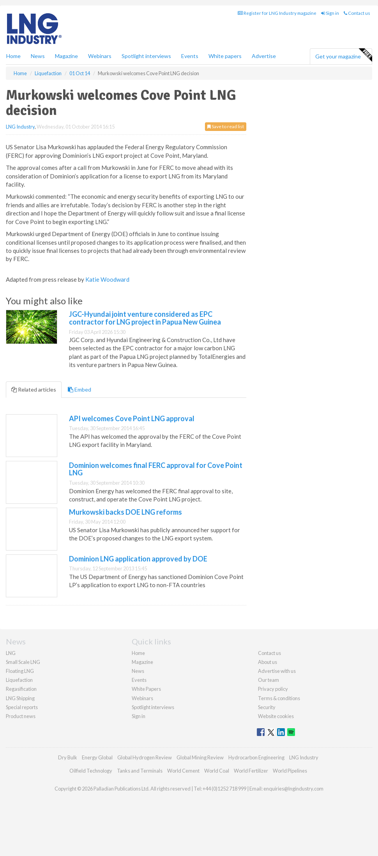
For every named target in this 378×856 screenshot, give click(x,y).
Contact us (357, 13)
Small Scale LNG (23, 662)
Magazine (66, 56)
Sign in (330, 13)
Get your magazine (343, 55)
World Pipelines (290, 771)
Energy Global (97, 757)
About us (267, 662)
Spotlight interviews (146, 56)
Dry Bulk (67, 757)
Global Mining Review (200, 757)
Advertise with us (277, 671)
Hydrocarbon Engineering (256, 757)
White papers (225, 56)
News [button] (38, 56)
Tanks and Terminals (140, 771)
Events (189, 56)
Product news (20, 716)
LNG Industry (20, 127)
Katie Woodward (107, 279)
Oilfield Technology (90, 771)
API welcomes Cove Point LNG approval (131, 418)
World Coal (216, 771)
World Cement (183, 771)
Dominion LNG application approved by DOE (138, 558)
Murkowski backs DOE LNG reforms (125, 512)
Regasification (21, 689)
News (138, 671)
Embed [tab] (79, 389)
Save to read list (225, 126)
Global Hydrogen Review (144, 757)
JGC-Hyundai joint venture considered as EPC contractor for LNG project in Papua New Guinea (145, 318)
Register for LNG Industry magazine (277, 13)
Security (267, 707)
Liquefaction (19, 680)
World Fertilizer (251, 771)
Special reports (22, 707)
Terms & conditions (279, 698)
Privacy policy (273, 689)
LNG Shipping (20, 698)
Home (13, 56)
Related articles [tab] (33, 389)
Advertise (264, 56)
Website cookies (276, 716)
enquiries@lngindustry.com (293, 788)
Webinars (99, 56)
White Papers (146, 689)
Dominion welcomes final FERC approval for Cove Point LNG (155, 469)
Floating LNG (20, 671)
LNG (11, 653)
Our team (268, 680)
